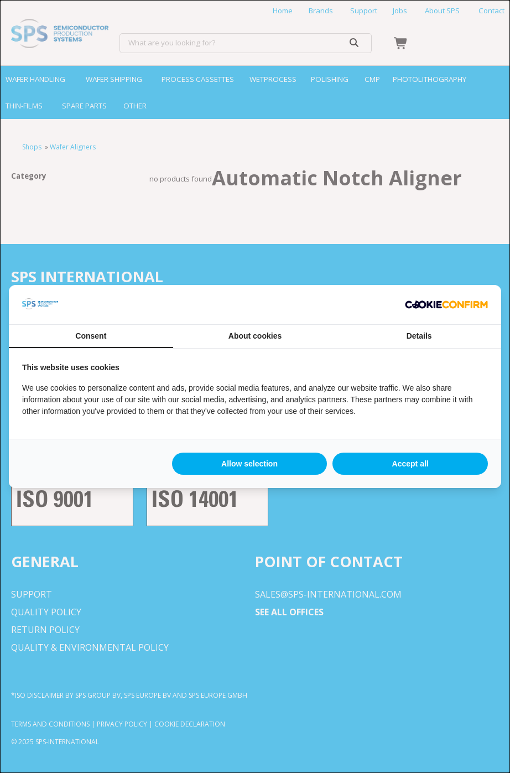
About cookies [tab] (255, 335)
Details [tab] (419, 335)
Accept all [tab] (410, 463)
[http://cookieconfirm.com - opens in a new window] (446, 304)
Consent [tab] (90, 335)
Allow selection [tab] (249, 463)
